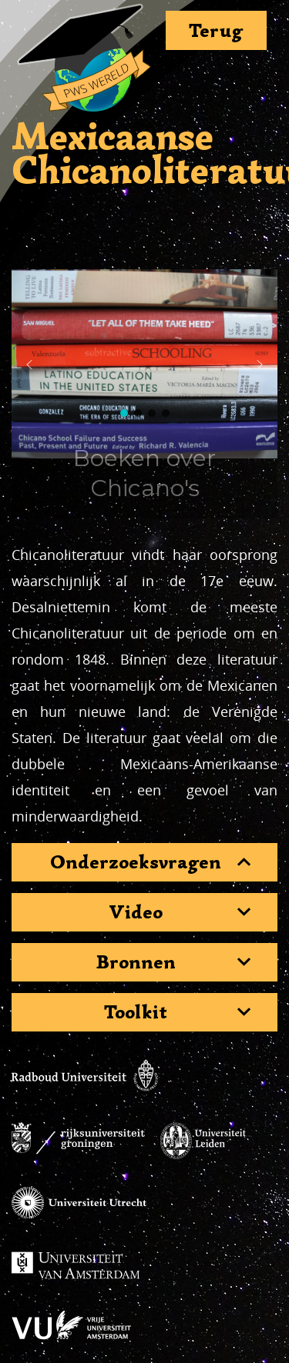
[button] (29, 364)
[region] (144, 364)
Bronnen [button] (136, 962)
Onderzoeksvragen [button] (135, 862)
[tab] (144, 862)
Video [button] (136, 912)
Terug (216, 30)
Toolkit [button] (135, 1012)
